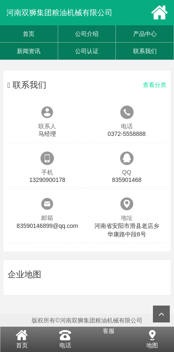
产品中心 (145, 33)
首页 (29, 33)
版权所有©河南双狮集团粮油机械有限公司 (87, 320)
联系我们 (145, 51)
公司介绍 (87, 33)
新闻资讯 (28, 51)
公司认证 (87, 51)
